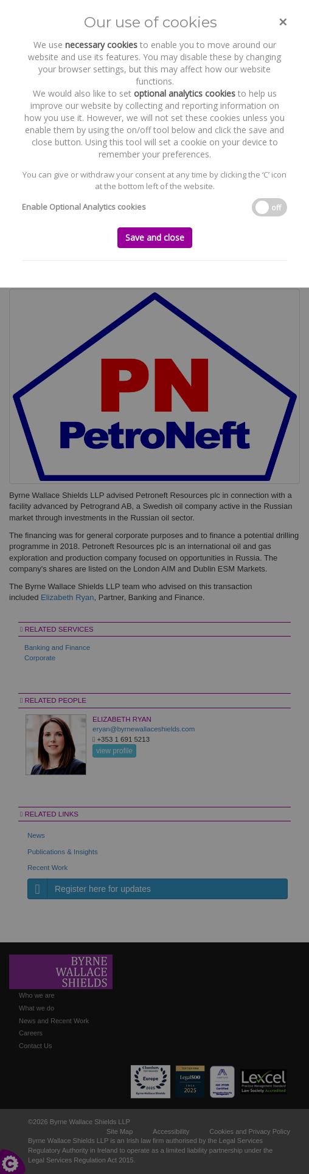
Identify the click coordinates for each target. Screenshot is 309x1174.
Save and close (154, 237)
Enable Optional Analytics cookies (84, 206)
